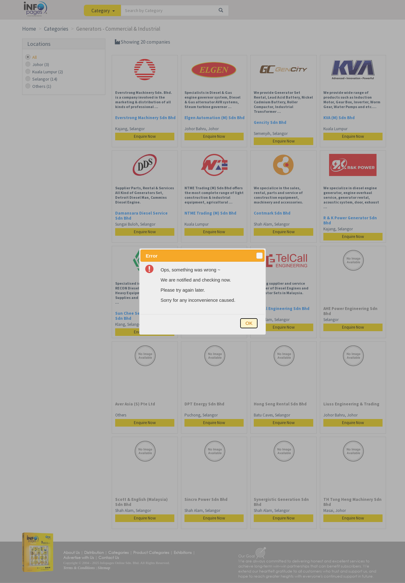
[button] (259, 255)
